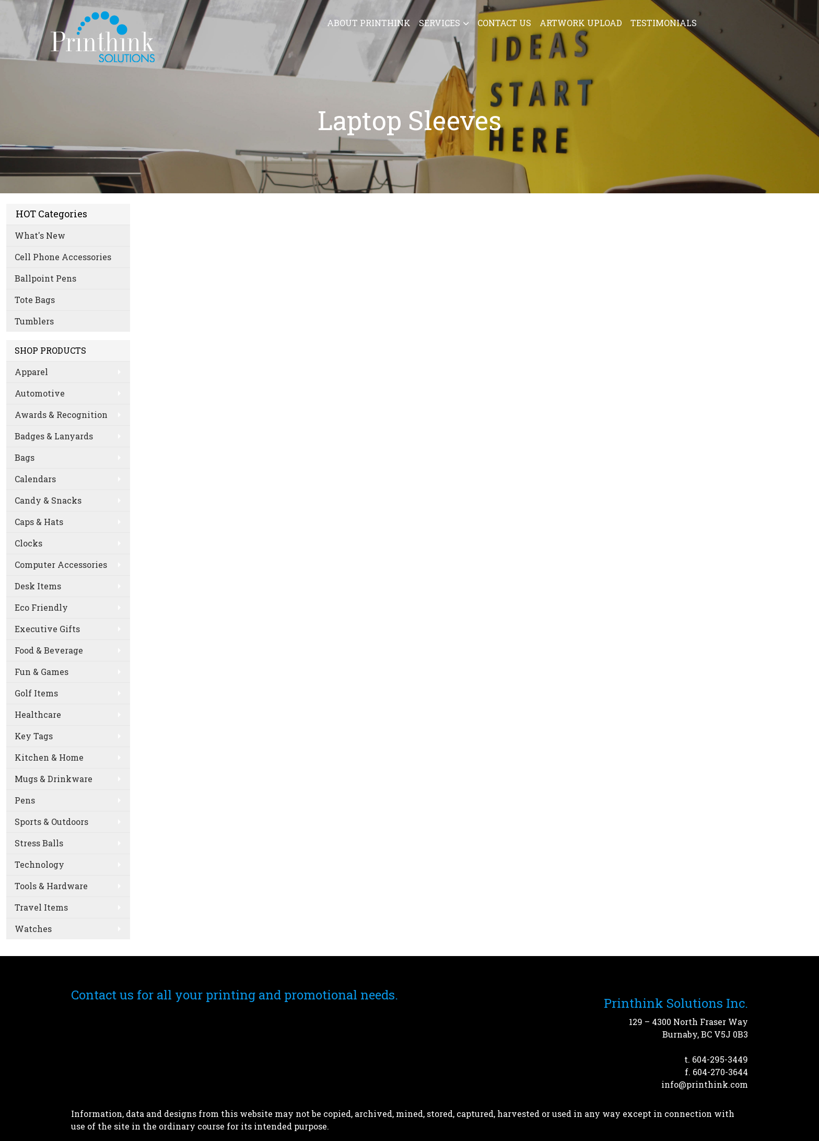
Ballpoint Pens (45, 278)
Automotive (40, 393)
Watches (33, 928)
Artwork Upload (581, 22)
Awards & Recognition (61, 414)
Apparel (31, 371)
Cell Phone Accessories (63, 256)
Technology (39, 864)
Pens (25, 800)
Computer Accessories (61, 564)
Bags (24, 457)
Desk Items (38, 585)
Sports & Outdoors (51, 821)
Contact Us (504, 22)
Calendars (35, 478)
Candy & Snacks (48, 500)
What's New (40, 235)
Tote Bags (35, 299)
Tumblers (34, 321)
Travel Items (41, 907)
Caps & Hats (39, 521)
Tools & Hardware (51, 885)
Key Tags (34, 735)
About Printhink (369, 22)
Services (439, 22)
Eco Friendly (41, 607)
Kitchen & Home (49, 757)
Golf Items (36, 693)
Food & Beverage (49, 650)
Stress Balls (39, 842)
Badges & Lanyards (54, 435)
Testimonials (663, 22)
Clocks (28, 543)
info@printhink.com (704, 1084)
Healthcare (38, 714)
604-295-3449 (720, 1059)
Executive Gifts (47, 628)
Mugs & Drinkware (53, 778)
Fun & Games (41, 671)
